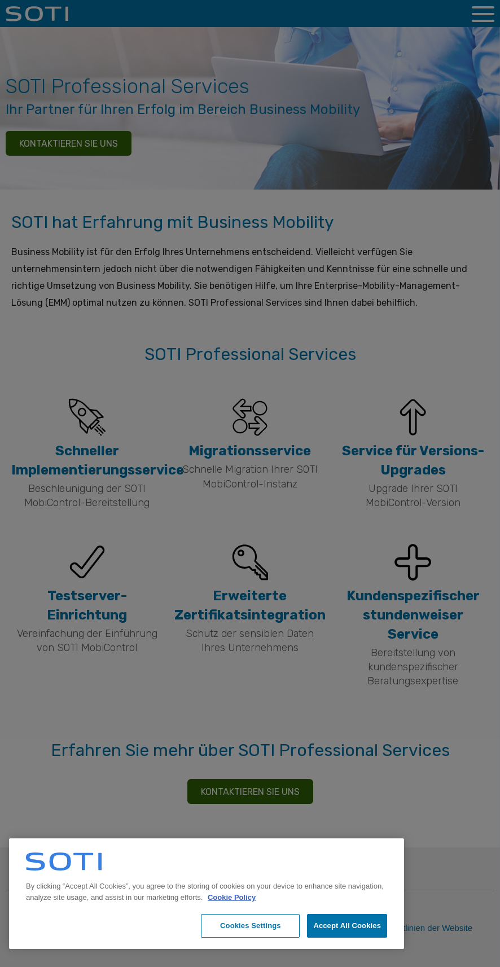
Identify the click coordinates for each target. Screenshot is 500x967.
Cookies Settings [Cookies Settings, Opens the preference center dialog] (250, 925)
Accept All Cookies (347, 925)
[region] (206, 893)
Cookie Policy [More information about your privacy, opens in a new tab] (232, 897)
